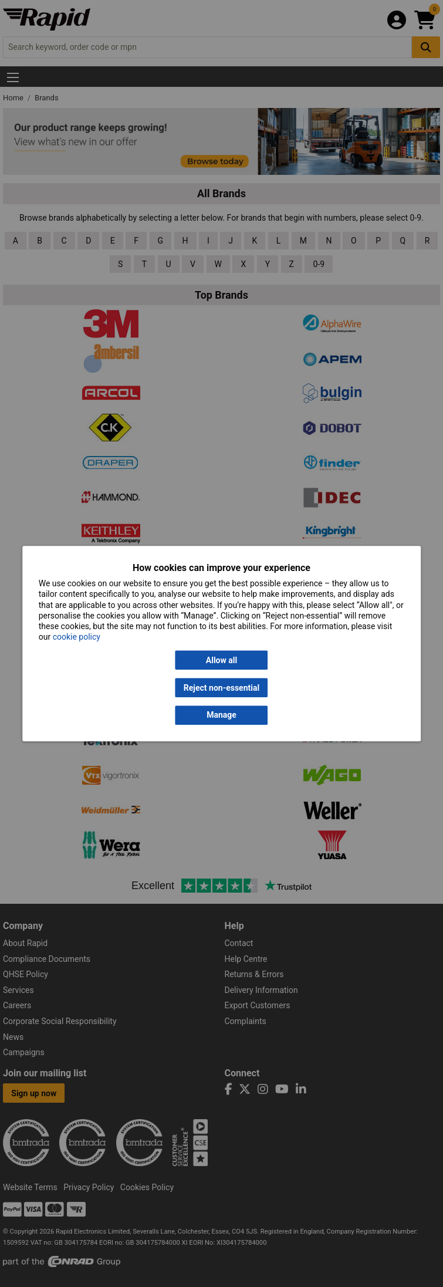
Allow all (221, 660)
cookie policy (76, 637)
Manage (221, 715)
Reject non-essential (221, 688)
